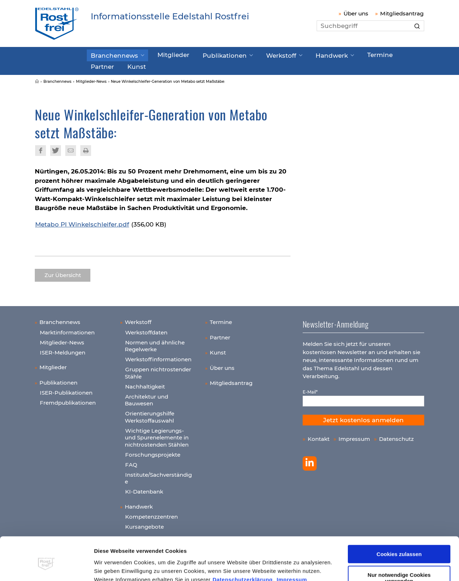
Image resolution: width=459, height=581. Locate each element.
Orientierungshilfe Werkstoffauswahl (149, 415)
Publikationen (207, 55)
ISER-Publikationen (66, 390)
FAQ (131, 462)
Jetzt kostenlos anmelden (363, 417)
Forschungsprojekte (152, 452)
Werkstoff (257, 55)
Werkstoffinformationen (158, 356)
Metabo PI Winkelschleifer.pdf (82, 221)
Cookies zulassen (399, 522)
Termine (345, 54)
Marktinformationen (67, 330)
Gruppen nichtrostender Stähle (158, 370)
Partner (379, 54)
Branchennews (111, 55)
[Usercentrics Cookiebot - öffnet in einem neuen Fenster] (46, 567)
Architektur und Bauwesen (146, 398)
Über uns (356, 13)
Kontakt (319, 436)
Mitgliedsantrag (402, 13)
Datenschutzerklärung (243, 547)
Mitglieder (162, 54)
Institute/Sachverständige (158, 476)
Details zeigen (112, 567)
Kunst (98, 65)
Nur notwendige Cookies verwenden (399, 545)
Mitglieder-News (62, 340)
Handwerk (302, 55)
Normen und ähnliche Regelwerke (155, 344)
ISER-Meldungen (62, 350)
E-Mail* (310, 389)
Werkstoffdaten (146, 330)
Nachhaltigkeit (145, 384)
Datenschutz (396, 436)
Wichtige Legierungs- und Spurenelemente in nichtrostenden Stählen (157, 435)
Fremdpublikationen (68, 400)
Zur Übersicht (62, 273)
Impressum (292, 547)
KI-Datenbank (144, 489)
